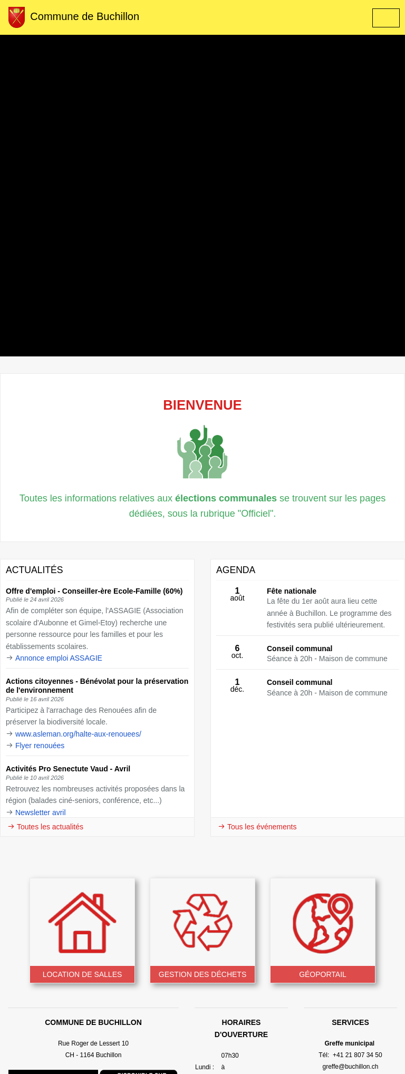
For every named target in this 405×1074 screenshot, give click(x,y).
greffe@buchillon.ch (350, 1066)
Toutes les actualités (45, 827)
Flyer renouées (39, 745)
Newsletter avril (40, 812)
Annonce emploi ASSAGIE (58, 658)
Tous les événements (257, 827)
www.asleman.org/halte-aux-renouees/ (78, 734)
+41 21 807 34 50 (356, 1055)
